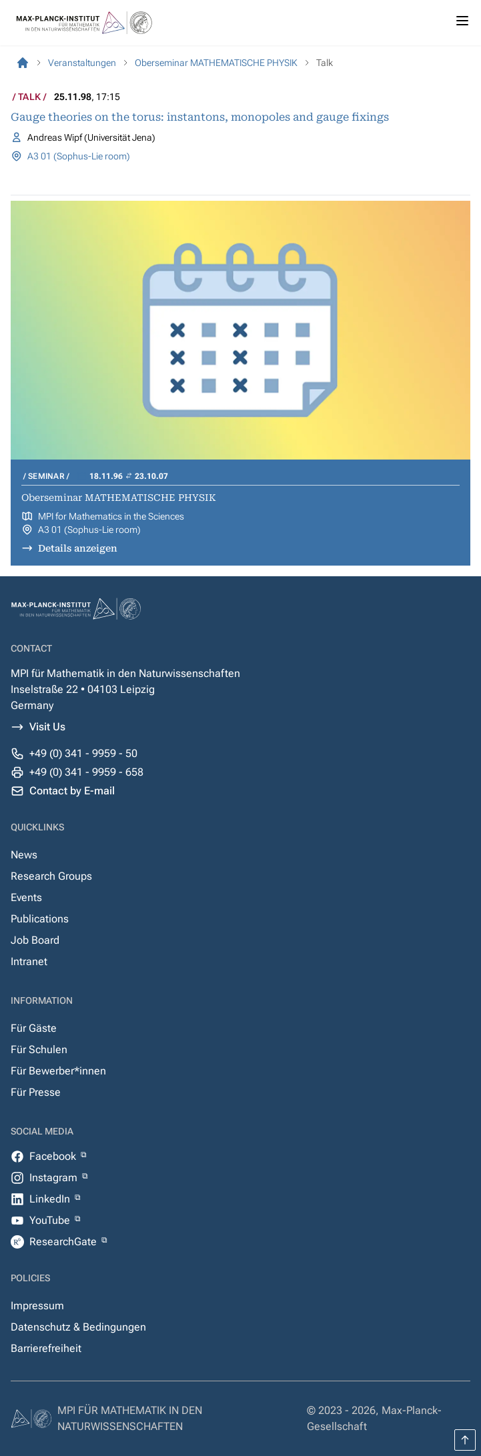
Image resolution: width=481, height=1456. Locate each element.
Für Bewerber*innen (58, 1070)
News (24, 854)
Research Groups (51, 876)
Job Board (35, 940)
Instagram (54, 1177)
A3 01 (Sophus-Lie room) (78, 156)
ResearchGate (64, 1241)
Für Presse (36, 1092)
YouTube (51, 1220)
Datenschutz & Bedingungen (78, 1327)
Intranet (29, 961)
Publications (40, 918)
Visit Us (47, 726)
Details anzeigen (77, 548)
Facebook (54, 1156)
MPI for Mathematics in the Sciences (111, 516)
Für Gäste (34, 1028)
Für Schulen (39, 1049)
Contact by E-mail (72, 790)
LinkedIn (51, 1199)
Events (26, 897)
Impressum (37, 1305)
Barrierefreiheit (46, 1348)
